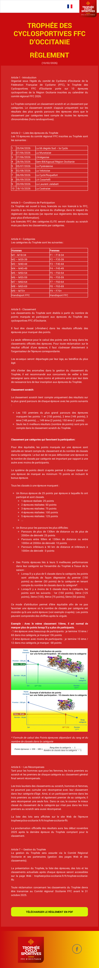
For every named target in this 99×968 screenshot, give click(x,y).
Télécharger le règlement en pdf (49, 911)
